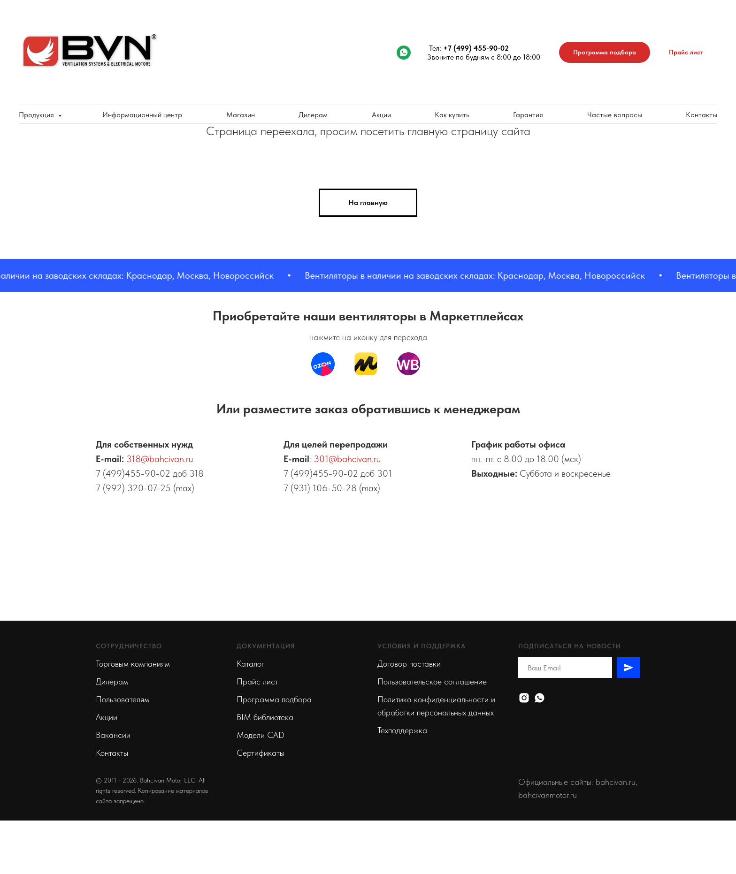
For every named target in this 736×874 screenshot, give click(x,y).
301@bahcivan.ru (347, 458)
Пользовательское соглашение (432, 681)
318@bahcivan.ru (159, 458)
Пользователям (122, 699)
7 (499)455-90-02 (133, 473)
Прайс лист (257, 681)
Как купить (452, 114)
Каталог (251, 664)
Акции (381, 114)
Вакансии (113, 735)
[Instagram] (524, 698)
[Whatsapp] (539, 698)
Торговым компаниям (133, 664)
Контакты (701, 114)
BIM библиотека (265, 717)
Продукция (37, 114)
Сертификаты (260, 753)
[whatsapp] (404, 53)
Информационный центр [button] (142, 114)
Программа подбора (274, 699)
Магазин (240, 114)
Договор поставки (409, 664)
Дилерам (313, 114)
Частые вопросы (614, 114)
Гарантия (528, 114)
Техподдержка (402, 730)
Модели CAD (260, 735)
